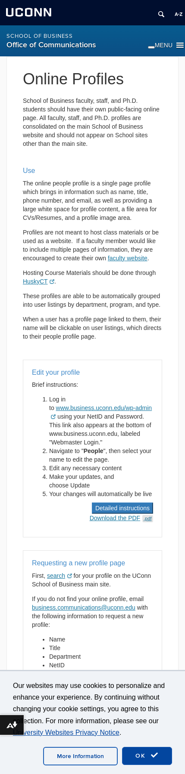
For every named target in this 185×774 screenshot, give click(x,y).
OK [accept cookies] (147, 755)
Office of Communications (51, 44)
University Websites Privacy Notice (66, 732)
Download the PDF (121, 518)
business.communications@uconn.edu (83, 607)
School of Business (39, 36)
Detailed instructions (122, 508)
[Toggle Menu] (151, 47)
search (59, 575)
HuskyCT (38, 281)
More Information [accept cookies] (80, 756)
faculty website (127, 258)
